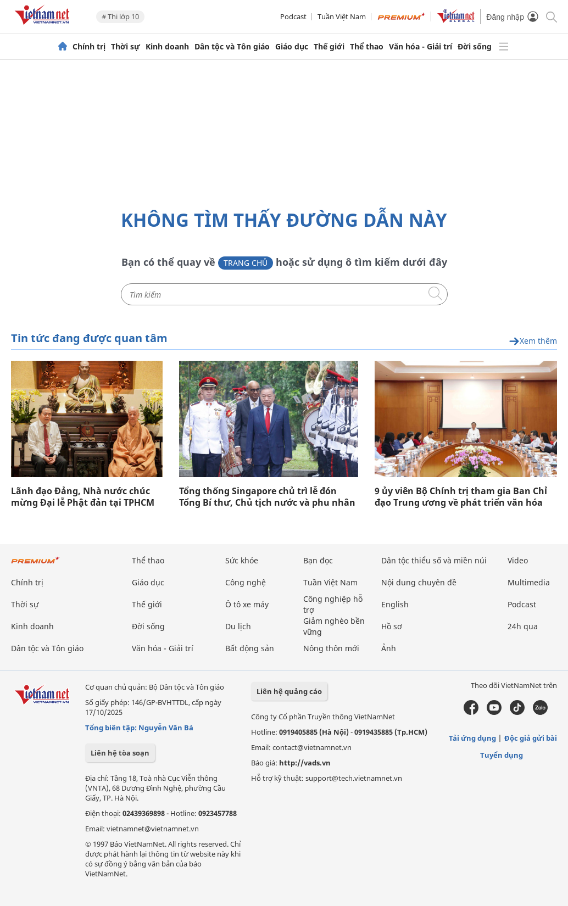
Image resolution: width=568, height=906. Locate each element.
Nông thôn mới (331, 648)
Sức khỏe (241, 560)
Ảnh (388, 648)
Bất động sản (249, 648)
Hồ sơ (391, 626)
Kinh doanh (167, 47)
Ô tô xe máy (247, 604)
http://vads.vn (305, 763)
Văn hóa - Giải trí (420, 47)
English (395, 604)
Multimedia (529, 582)
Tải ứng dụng (472, 738)
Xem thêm (533, 341)
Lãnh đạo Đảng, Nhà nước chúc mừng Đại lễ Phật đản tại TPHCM (82, 496)
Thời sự (125, 47)
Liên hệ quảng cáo (289, 691)
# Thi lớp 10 (120, 16)
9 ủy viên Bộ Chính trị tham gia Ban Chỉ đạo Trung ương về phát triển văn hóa (461, 496)
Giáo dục (291, 47)
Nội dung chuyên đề (418, 582)
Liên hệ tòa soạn (120, 753)
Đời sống (475, 47)
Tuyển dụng (501, 755)
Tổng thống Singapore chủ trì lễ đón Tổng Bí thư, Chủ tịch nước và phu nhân (267, 496)
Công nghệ (245, 582)
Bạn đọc (318, 560)
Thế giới (329, 47)
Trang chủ (246, 263)
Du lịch (238, 626)
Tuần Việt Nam (342, 16)
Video (518, 560)
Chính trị (89, 47)
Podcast (293, 16)
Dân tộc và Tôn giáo (232, 47)
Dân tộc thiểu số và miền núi (434, 560)
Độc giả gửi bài (530, 738)
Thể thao (366, 47)
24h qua (523, 626)
